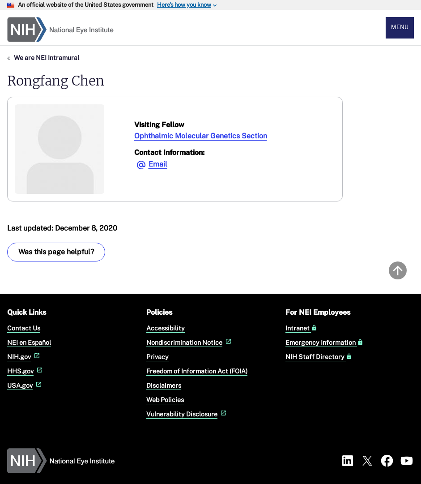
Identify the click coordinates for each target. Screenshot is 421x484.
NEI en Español (29, 342)
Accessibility (165, 328)
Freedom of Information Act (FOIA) (196, 371)
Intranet (301, 328)
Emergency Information (324, 342)
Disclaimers (163, 385)
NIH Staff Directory (318, 356)
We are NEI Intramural (46, 57)
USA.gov (25, 385)
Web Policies (165, 399)
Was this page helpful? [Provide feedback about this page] (56, 252)
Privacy (157, 356)
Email (158, 164)
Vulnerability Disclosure (187, 414)
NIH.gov (24, 356)
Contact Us (23, 328)
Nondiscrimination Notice (189, 342)
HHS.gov (25, 371)
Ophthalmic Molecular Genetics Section (200, 136)
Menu (399, 27)
